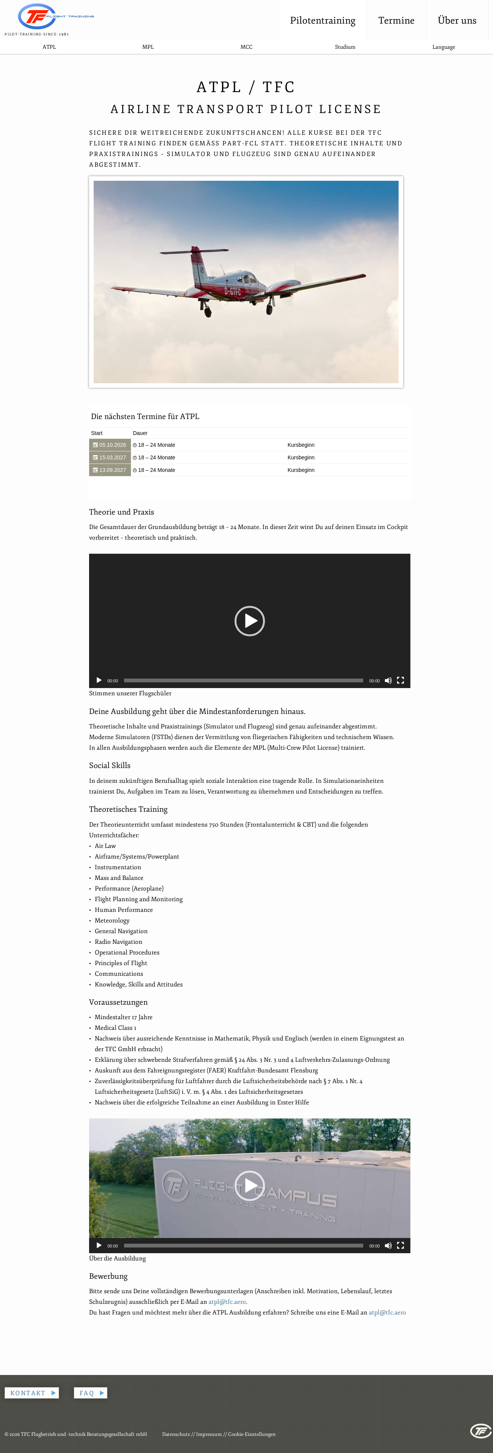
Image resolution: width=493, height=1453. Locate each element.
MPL (148, 47)
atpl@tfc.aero (227, 1302)
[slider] (243, 680)
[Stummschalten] (388, 680)
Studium (345, 47)
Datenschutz (176, 1434)
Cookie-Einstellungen (252, 1434)
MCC (246, 47)
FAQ (87, 1393)
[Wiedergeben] (99, 680)
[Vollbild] (400, 680)
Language (443, 47)
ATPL (49, 47)
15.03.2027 (109, 457)
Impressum (209, 1434)
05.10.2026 (109, 445)
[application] (249, 621)
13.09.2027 (109, 470)
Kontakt (28, 1393)
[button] (250, 621)
